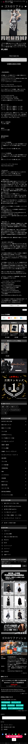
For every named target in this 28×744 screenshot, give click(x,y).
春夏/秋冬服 (4, 484)
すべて (4, 318)
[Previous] (2, 23)
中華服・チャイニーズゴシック (8, 451)
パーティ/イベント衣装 (7, 495)
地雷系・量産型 (5, 444)
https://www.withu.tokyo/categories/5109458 (12, 90)
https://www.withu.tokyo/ (7, 165)
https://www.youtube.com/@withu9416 (11, 292)
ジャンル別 (4, 431)
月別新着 (3, 478)
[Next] (26, 23)
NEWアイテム (4, 481)
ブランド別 (4, 461)
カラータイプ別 (5, 488)
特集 (2, 471)
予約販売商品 (4, 468)
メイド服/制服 (4, 464)
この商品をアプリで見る (14, 305)
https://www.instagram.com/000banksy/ (11, 175)
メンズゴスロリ (5, 474)
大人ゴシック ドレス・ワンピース (9, 454)
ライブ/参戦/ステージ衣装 (7, 438)
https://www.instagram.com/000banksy (11, 285)
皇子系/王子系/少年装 (6, 421)
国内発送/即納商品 (6, 491)
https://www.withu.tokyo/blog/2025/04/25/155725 (13, 273)
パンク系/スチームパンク (7, 441)
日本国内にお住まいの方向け (14, 64)
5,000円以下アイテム (6, 434)
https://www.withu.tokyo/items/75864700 (11, 86)
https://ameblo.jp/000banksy (8, 289)
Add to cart (14, 59)
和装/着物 (3, 458)
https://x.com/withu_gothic (8, 282)
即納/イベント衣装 (6, 428)
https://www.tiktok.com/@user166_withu (11, 295)
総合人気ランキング (6, 424)
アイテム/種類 (4, 448)
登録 (24, 566)
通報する (24, 309)
